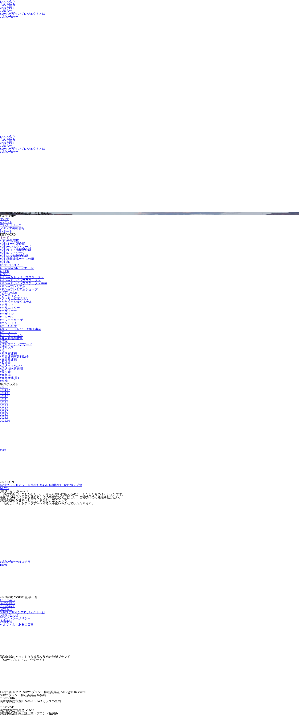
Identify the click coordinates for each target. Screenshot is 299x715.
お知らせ (6, 10)
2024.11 (5, 393)
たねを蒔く (7, 7)
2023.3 (4, 417)
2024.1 (4, 405)
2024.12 (5, 390)
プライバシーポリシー (15, 618)
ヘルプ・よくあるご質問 (17, 624)
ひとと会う (7, 136)
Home (3, 564)
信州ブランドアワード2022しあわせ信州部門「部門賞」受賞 (41, 485)
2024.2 (4, 402)
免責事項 (6, 621)
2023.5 (4, 414)
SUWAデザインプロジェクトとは (22, 13)
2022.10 (5, 420)
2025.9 (4, 387)
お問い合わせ (9, 16)
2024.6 (4, 396)
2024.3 (4, 399)
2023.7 (4, 411)
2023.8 (4, 408)
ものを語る (7, 4)
